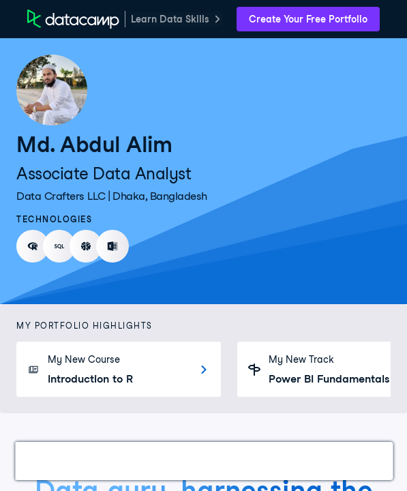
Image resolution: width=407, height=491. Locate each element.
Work (44, 460)
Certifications (113, 460)
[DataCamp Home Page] (73, 19)
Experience (261, 460)
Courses (190, 460)
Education (337, 460)
